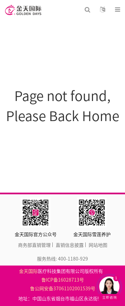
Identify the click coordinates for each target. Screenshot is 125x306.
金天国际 (28, 271)
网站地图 (98, 244)
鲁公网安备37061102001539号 (62, 288)
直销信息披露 (70, 244)
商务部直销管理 (34, 244)
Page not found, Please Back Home (62, 105)
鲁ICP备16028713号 (62, 279)
